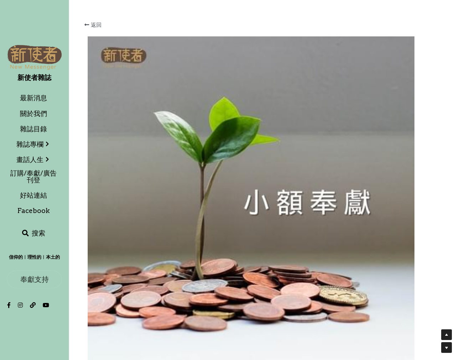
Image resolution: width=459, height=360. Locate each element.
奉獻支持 (34, 279)
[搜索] (33, 233)
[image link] (34, 57)
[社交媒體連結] (9, 305)
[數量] (374, 245)
